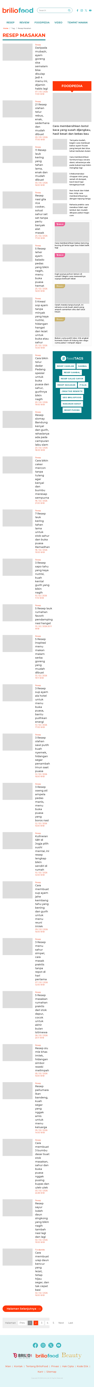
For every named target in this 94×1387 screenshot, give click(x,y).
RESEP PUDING (72, 410)
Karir (40, 1371)
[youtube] (90, 10)
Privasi (55, 1366)
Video (58, 22)
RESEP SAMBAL (72, 372)
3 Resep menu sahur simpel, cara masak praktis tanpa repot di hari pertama (41, 961)
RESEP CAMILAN (65, 366)
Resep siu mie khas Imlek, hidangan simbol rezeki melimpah (42, 1059)
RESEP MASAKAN (66, 385)
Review (24, 22)
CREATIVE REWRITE (72, 391)
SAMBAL (82, 366)
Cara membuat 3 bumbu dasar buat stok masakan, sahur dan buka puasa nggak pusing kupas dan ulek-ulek (42, 1165)
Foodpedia (41, 22)
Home (5, 28)
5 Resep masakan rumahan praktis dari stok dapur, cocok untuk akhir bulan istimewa (41, 1014)
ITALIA (83, 385)
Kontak (18, 1366)
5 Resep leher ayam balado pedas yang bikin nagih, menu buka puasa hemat (42, 267)
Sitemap (51, 1371)
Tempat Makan (77, 22)
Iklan (8, 1366)
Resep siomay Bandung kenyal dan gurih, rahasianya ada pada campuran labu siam (42, 429)
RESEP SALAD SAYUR (72, 378)
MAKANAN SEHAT (72, 404)
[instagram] (82, 10)
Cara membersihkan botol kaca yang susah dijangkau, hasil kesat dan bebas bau (72, 129)
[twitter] (86, 10)
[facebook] (77, 10)
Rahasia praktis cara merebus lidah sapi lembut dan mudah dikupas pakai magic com (79, 210)
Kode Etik (82, 1366)
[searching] (69, 10)
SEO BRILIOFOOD (72, 397)
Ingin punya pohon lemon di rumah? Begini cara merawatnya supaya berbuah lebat (70, 276)
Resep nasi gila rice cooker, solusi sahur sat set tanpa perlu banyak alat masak (41, 214)
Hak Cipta (68, 1366)
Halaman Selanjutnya (21, 1308)
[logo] (18, 10)
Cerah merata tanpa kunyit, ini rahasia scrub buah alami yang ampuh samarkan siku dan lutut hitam (70, 308)
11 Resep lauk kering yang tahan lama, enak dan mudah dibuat (41, 164)
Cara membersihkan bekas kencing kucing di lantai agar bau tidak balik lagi (72, 245)
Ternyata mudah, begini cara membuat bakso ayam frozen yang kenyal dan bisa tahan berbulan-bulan (80, 145)
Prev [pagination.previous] (22, 1322)
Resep (10, 22)
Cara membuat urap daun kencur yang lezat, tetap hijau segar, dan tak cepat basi (42, 1271)
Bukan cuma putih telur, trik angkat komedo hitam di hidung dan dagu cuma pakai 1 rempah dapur (72, 340)
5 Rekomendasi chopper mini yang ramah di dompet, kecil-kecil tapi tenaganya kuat (78, 179)
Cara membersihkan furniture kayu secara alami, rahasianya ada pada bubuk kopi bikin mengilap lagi (80, 162)
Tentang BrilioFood (37, 1366)
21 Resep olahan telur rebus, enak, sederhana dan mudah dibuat (42, 119)
